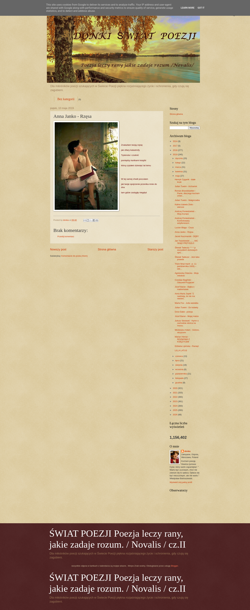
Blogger (174, 566)
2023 (175, 401)
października (181, 373)
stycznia (179, 158)
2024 (175, 406)
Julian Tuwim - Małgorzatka (187, 200)
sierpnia (179, 365)
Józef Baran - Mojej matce (187, 316)
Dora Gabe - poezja (184, 312)
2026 (175, 414)
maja (177, 176)
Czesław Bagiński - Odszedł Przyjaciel (184, 281)
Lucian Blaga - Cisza (184, 227)
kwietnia (179, 171)
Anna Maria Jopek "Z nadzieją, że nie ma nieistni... (185, 296)
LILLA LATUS (181, 350)
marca (178, 167)
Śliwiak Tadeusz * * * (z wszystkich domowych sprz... (186, 250)
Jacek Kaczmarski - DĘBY (187, 236)
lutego (178, 162)
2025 (175, 410)
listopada (179, 378)
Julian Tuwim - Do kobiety (186, 307)
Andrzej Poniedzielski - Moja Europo (185, 212)
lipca (177, 360)
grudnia (179, 382)
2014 (175, 141)
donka (187, 451)
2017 (175, 146)
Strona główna (107, 249)
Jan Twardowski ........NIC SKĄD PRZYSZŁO (186, 242)
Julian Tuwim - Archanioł (186, 186)
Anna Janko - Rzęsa (184, 232)
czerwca (179, 356)
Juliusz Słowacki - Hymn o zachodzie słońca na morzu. (187, 323)
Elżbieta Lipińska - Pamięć (187, 346)
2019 (175, 154)
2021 (175, 392)
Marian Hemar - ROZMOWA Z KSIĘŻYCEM (182, 339)
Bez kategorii (65, 99)
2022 (175, 397)
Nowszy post (58, 249)
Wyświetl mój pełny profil (181, 482)
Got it (201, 8)
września (179, 369)
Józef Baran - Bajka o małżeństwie (184, 288)
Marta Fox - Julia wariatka (186, 303)
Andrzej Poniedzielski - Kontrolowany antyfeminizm (185, 220)
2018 (175, 150)
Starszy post (155, 249)
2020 (175, 388)
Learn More (187, 8)
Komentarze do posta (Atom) (74, 256)
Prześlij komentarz (65, 236)
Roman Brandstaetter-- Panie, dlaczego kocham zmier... (187, 193)
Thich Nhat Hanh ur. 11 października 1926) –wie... (185, 266)
